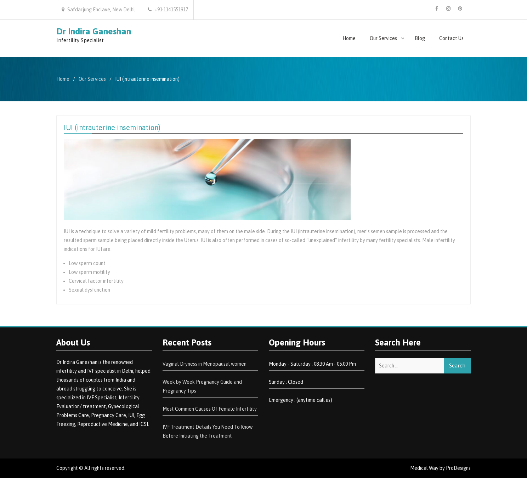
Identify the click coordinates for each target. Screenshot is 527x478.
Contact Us (451, 38)
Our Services (383, 38)
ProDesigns (458, 468)
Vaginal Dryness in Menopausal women (204, 364)
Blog (420, 38)
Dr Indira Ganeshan (93, 31)
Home (349, 38)
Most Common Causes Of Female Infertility (210, 409)
